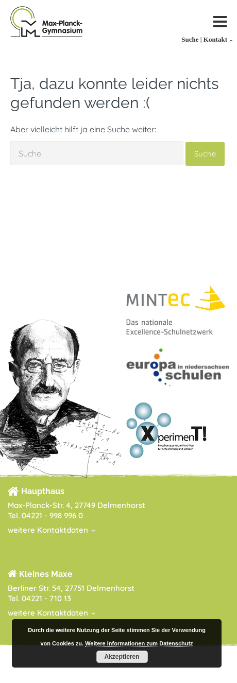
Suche (205, 154)
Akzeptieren (121, 656)
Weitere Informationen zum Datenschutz (139, 643)
